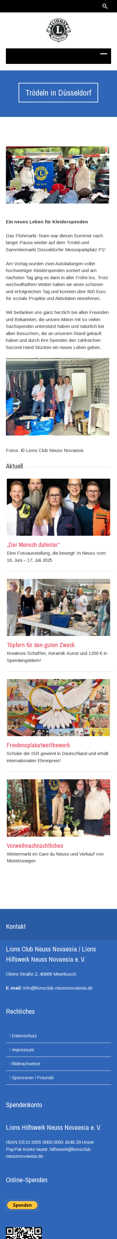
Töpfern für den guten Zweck (41, 645)
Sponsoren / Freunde (33, 1077)
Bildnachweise (26, 1063)
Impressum (23, 1049)
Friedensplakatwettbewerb (38, 745)
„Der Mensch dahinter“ (33, 544)
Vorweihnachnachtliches (35, 845)
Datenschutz (24, 1035)
